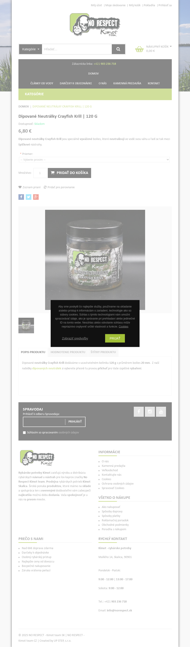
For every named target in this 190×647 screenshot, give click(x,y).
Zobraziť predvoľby (75, 338)
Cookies (123, 326)
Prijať (115, 338)
